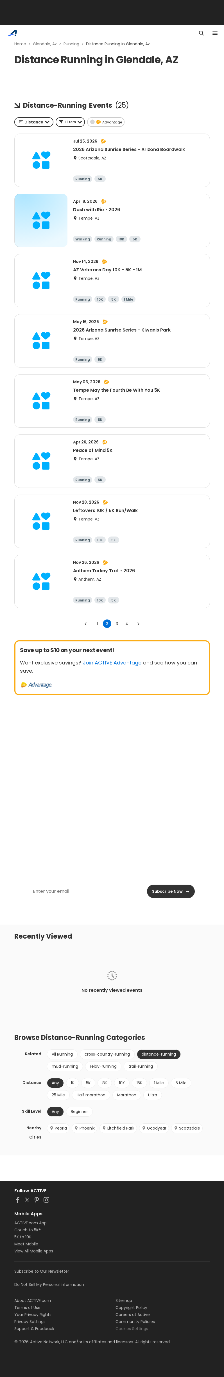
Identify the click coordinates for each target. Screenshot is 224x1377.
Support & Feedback (34, 1328)
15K (139, 1083)
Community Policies (135, 1321)
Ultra (152, 1095)
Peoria (58, 1128)
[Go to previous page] (86, 623)
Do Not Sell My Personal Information (49, 1284)
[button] (70, 122)
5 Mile (181, 1083)
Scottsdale (187, 1128)
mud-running (65, 1066)
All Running (62, 1054)
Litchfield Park (118, 1128)
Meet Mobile (26, 1244)
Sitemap (124, 1300)
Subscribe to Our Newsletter (41, 1271)
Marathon (126, 1095)
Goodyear (154, 1128)
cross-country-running (107, 1054)
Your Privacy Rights (32, 1314)
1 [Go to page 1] (97, 623)
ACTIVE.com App (30, 1223)
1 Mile (159, 1083)
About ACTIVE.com (32, 1300)
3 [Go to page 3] (117, 623)
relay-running (103, 1066)
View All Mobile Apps (33, 1251)
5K (88, 1083)
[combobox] (33, 122)
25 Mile (58, 1095)
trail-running (140, 1066)
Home (20, 44)
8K (104, 1083)
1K (72, 1083)
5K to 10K (22, 1237)
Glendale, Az (45, 44)
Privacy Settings (30, 1321)
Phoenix (84, 1128)
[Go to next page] (138, 623)
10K (122, 1083)
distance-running (159, 1054)
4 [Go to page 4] (126, 623)
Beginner (79, 1111)
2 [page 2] (107, 623)
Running (71, 44)
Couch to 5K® (27, 1230)
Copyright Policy (131, 1307)
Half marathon (91, 1095)
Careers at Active (133, 1314)
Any (55, 1083)
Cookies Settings (132, 1328)
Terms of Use (27, 1307)
